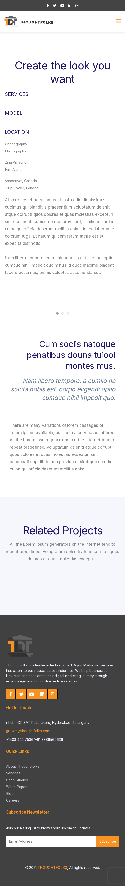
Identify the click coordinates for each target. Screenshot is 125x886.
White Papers (17, 786)
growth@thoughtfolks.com (28, 730)
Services (13, 773)
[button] (57, 313)
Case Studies (17, 780)
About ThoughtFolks (22, 766)
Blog (10, 793)
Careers (12, 800)
